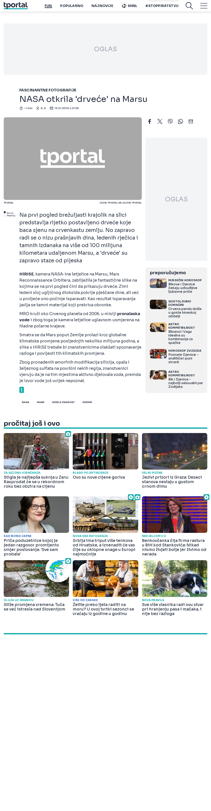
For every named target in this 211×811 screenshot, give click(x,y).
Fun (48, 9)
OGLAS (105, 49)
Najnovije (102, 9)
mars (40, 402)
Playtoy (170, 2)
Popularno (71, 9)
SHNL (129, 9)
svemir (87, 402)
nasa (25, 402)
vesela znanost (63, 402)
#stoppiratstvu (161, 9)
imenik (155, 2)
